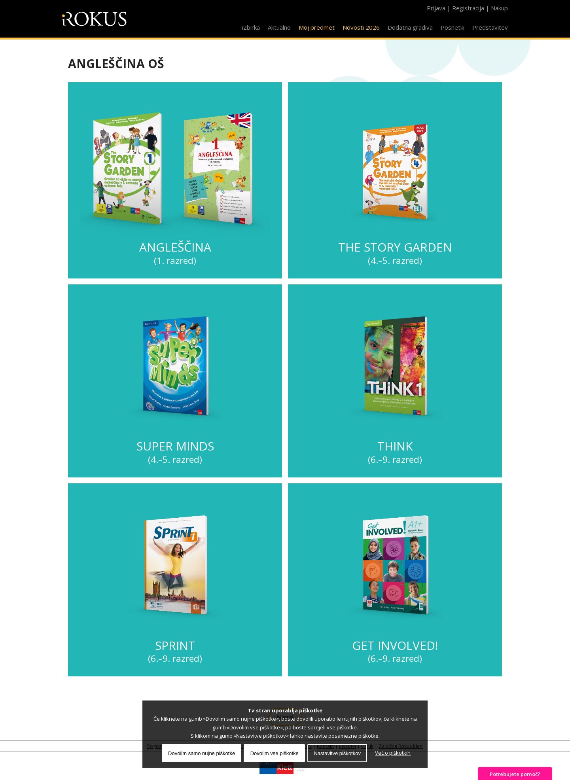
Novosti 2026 (361, 27)
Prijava (436, 8)
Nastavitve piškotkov (337, 753)
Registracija (468, 8)
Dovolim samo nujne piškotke (201, 753)
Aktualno (279, 27)
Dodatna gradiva (410, 27)
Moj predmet (317, 27)
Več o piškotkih (393, 752)
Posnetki (452, 27)
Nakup (499, 8)
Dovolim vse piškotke (274, 753)
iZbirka (251, 27)
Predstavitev (490, 27)
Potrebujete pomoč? (515, 774)
